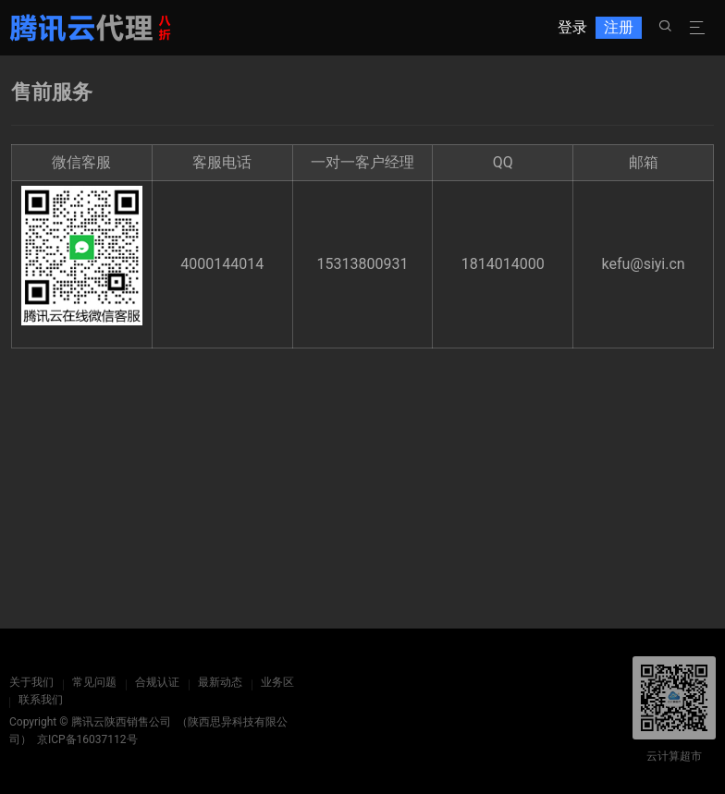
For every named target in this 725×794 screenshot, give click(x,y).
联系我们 (40, 699)
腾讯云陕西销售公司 (121, 721)
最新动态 (220, 682)
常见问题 (94, 682)
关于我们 (31, 682)
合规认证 (157, 682)
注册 (618, 27)
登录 (572, 27)
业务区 (277, 682)
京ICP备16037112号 (87, 739)
